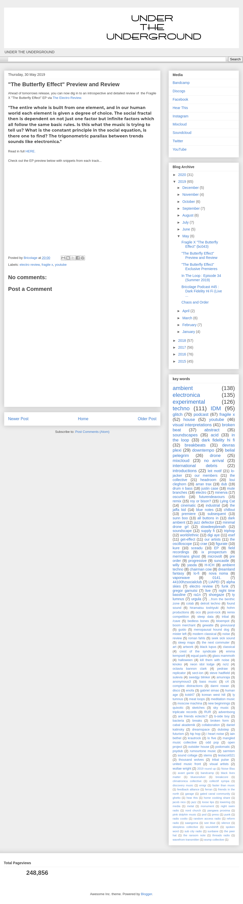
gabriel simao (209, 690)
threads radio (221, 835)
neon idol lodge (202, 664)
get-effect (187, 539)
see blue (209, 822)
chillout (229, 510)
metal (190, 806)
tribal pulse (220, 759)
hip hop (195, 734)
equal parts (199, 656)
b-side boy (222, 716)
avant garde (186, 772)
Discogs (179, 91)
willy (176, 565)
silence (225, 822)
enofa (190, 690)
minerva (221, 492)
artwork (188, 647)
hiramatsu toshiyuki (204, 608)
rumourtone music (203, 751)
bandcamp (207, 772)
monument (207, 806)
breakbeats (195, 445)
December (190, 188)
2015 (182, 361)
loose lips (208, 802)
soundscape (182, 531)
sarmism (229, 751)
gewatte (207, 625)
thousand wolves (191, 759)
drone (215, 455)
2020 (182, 175)
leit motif (214, 471)
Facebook (180, 99)
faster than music (223, 785)
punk (227, 814)
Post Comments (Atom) (92, 432)
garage (189, 793)
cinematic (188, 505)
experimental (189, 402)
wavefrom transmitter (186, 839)
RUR (207, 712)
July (186, 222)
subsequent (217, 514)
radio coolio (180, 818)
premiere (189, 514)
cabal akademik (184, 725)
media (176, 806)
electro (201, 492)
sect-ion (197, 673)
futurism (178, 734)
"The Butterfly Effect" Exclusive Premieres (199, 266)
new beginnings (219, 703)
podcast (201, 414)
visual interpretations (192, 424)
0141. (217, 578)
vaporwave (181, 578)
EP (216, 548)
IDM (216, 408)
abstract (211, 430)
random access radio (207, 818)
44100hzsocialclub (187, 582)
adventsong (226, 712)
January (189, 332)
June (186, 229)
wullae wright (182, 768)
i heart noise (215, 734)
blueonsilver (198, 776)
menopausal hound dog (211, 629)
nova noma (218, 573)
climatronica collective (187, 781)
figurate (222, 544)
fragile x (47, 265)
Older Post (147, 419)
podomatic (222, 747)
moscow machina (189, 703)
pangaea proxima (218, 810)
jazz (193, 802)
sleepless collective (185, 826)
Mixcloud (180, 124)
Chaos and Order (195, 302)
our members (206, 475)
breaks (197, 720)
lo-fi (196, 573)
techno (181, 408)
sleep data (205, 616)
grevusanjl (227, 625)
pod (204, 814)
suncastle (221, 561)
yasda (192, 565)
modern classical (204, 634)
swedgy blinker (199, 677)
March (187, 318)
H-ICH (209, 565)
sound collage (187, 755)
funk (224, 586)
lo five (212, 738)
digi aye (213, 535)
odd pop (212, 742)
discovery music (183, 785)
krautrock (194, 738)
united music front (187, 764)
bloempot (222, 621)
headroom (208, 480)
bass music (208, 681)
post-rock (213, 612)
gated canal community (215, 793)
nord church (193, 810)
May (186, 236)
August (188, 215)
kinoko (177, 664)
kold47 (190, 695)
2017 (182, 347)
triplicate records (185, 712)
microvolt (215, 556)
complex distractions (187, 686)
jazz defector (204, 522)
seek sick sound (223, 638)
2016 (182, 354)
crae (203, 544)
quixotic (178, 708)
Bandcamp (181, 83)
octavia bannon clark (190, 668)
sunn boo (180, 518)
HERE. (31, 151)
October (189, 202)
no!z (226, 664)
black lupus (208, 647)
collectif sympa (219, 781)
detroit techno (210, 603)
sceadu (196, 548)
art (174, 647)
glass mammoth (223, 656)
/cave (176, 621)
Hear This (180, 108)
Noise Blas (228, 768)
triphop (229, 531)
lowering (225, 802)
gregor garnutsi (185, 591)
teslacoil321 (226, 755)
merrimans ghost (186, 556)
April (186, 311)
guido (182, 629)
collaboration (211, 725)
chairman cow (201, 569)
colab (190, 603)
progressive (197, 561)
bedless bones (198, 621)
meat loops (197, 699)
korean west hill (213, 695)
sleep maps (186, 642)
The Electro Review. (67, 98)
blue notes (205, 510)
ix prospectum (214, 552)
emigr (202, 785)
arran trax (203, 484)
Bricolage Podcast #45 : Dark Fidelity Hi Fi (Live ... (201, 291)
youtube (61, 265)
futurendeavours (212, 497)
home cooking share (217, 797)
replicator (179, 673)
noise (226, 634)
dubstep (223, 729)
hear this (192, 797)
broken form (219, 720)
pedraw (222, 668)
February (189, 325)
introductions (185, 470)
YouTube (180, 149)
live (208, 591)
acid (215, 435)
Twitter (178, 141)
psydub (178, 751)
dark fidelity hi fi (218, 440)
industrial (213, 505)
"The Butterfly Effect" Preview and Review (199, 255)
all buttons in (208, 518)
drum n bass (183, 488)
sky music (221, 708)
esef (231, 535)
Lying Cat (227, 501)
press (215, 814)
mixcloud (181, 460)
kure (176, 548)
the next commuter (216, 642)
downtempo (203, 450)
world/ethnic (189, 535)
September (191, 208)
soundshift (212, 826)
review (177, 638)
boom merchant (184, 625)
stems (208, 755)
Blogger (146, 894)
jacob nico (179, 802)
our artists (213, 539)
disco (176, 690)
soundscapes (185, 435)
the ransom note (194, 835)
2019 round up (206, 768)
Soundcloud (182, 133)
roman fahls (196, 638)
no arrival (214, 460)
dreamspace (201, 729)
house (189, 419)
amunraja (223, 677)
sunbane (213, 831)
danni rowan (220, 686)
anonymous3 (182, 681)
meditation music (223, 699)
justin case (209, 488)
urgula (196, 599)
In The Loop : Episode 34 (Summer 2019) (201, 278)
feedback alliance (188, 789)
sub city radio (193, 831)
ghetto (176, 797)
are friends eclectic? (192, 716)
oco (198, 612)
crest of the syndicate (197, 651)
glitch (178, 414)
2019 (182, 182)
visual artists (219, 764)
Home (83, 419)
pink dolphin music (184, 814)
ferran (208, 789)
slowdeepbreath (213, 527)
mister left (180, 634)
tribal (225, 616)
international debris (195, 465)
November (190, 194)
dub (224, 484)
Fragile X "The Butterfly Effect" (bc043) (199, 244)
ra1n (197, 595)
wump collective (214, 839)
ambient (183, 388)
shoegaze (216, 595)
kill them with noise (214, 660)
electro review (30, 265)
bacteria (178, 720)
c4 (227, 681)
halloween (185, 660)
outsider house (198, 747)
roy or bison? (200, 501)
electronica (186, 395)
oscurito (179, 497)
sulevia (178, 677)
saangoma (191, 822)
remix (177, 501)
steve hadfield (220, 673)
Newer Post (18, 419)
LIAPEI (214, 582)
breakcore (222, 776)
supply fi (208, 531)
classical (229, 647)
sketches (198, 708)
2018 (182, 341)
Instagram (180, 116)
